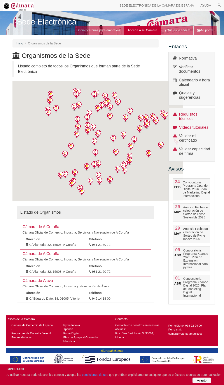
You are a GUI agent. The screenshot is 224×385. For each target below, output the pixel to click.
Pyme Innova (71, 325)
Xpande (68, 329)
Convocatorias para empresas (99, 30)
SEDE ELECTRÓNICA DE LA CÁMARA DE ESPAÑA (156, 5)
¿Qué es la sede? (177, 30)
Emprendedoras (21, 337)
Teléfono (95, 239)
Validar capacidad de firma (194, 151)
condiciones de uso (95, 374)
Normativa (188, 58)
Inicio (19, 43)
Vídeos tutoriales (193, 127)
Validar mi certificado (188, 138)
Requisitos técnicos (188, 116)
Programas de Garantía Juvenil (31, 333)
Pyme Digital (71, 333)
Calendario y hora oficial (194, 82)
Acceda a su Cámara (142, 30)
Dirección (33, 239)
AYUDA (205, 5)
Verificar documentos (189, 69)
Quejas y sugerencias (189, 95)
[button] (50, 95)
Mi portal (205, 30)
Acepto (201, 380)
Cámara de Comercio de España (32, 325)
